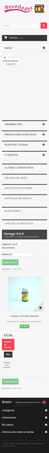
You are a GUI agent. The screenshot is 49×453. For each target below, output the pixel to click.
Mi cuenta (7, 424)
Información (13, 124)
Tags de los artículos (19, 223)
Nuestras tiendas (16, 144)
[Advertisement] (24, 94)
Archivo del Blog (16, 177)
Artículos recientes (18, 198)
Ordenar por (7, 254)
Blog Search (13, 210)
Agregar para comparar (7, 365)
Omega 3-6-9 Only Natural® (24, 316)
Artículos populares (18, 188)
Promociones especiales (20, 134)
